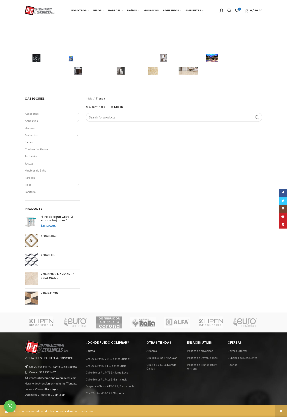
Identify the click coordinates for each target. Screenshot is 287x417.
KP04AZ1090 (49, 293)
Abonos (232, 364)
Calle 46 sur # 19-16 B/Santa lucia (106, 379)
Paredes (30, 177)
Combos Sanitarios (36, 149)
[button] (10, 406)
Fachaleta (31, 156)
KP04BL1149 (49, 236)
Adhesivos (31, 120)
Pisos (28, 184)
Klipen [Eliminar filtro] (118, 106)
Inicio (89, 98)
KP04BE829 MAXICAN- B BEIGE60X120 (58, 276)
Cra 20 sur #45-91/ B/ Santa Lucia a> (108, 358)
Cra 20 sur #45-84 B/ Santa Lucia (106, 365)
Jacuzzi (29, 163)
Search (257, 117)
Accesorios (32, 113)
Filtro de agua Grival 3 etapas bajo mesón (57, 218)
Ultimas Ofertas (238, 350)
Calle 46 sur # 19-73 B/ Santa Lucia (107, 372)
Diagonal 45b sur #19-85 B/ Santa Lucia (110, 386)
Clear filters (97, 106)
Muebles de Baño (35, 170)
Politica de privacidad (200, 350)
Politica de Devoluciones (202, 357)
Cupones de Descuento (242, 357)
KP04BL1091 (48, 255)
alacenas (30, 128)
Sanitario (30, 191)
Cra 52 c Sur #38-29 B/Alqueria (105, 393)
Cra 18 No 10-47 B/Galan (161, 357)
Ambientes (31, 135)
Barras (29, 142)
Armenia (151, 350)
